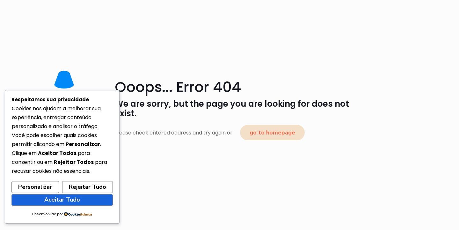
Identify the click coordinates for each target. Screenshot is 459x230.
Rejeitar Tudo (87, 187)
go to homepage (272, 132)
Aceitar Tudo (62, 199)
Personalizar (35, 187)
